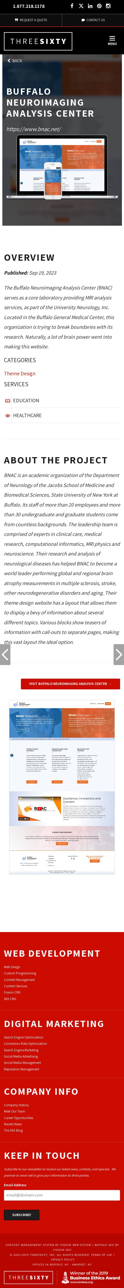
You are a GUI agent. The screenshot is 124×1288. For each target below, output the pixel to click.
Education (26, 400)
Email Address (15, 1185)
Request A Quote (31, 20)
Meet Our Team (14, 1111)
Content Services (15, 986)
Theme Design (20, 373)
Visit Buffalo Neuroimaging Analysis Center (68, 684)
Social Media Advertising (21, 1056)
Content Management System (29, 1245)
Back (14, 61)
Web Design (12, 967)
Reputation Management (21, 1069)
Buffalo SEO (104, 1245)
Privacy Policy (62, 1259)
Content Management (19, 980)
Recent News (13, 1124)
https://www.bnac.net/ (33, 129)
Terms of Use (101, 1255)
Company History (16, 1105)
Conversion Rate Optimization (25, 1043)
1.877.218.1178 (29, 6)
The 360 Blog (13, 1130)
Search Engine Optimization (23, 1037)
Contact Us (93, 20)
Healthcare (27, 415)
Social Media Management (22, 1062)
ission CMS (12, 992)
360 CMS (10, 999)
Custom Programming (20, 973)
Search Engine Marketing (21, 1050)
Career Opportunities (18, 1118)
